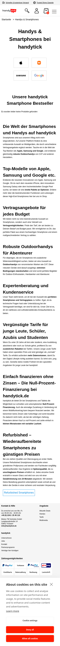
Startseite (6, 19)
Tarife (42, 517)
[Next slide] (55, 70)
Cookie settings (30, 620)
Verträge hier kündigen (9, 550)
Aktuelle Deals (45, 511)
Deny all (30, 629)
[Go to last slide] (4, 70)
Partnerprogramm (8, 547)
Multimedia (44, 520)
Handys (42, 514)
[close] (51, 584)
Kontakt (4, 544)
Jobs (3, 541)
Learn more (12, 611)
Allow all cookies (30, 638)
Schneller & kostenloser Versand (17, 3)
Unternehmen (6, 538)
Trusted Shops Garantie (45, 3)
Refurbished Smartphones (19, 492)
